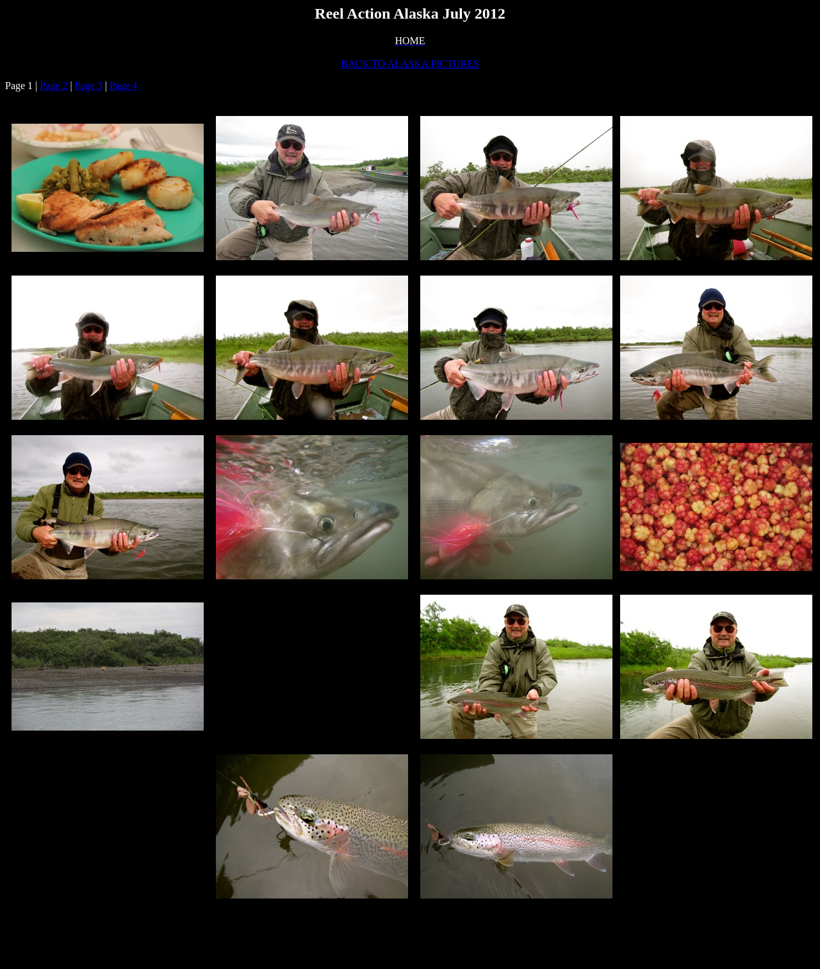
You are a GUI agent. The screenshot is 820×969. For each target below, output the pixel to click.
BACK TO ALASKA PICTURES (410, 63)
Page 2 (53, 85)
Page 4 (123, 85)
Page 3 (88, 85)
